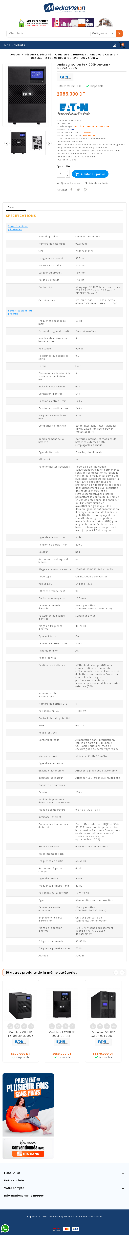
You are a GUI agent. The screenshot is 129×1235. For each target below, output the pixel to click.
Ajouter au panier (90, 174)
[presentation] (6, 143)
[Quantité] (61, 174)
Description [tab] (16, 207)
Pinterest (84, 189)
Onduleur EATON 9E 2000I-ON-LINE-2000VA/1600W (62, 1036)
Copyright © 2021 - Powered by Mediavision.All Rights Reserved (64, 1216)
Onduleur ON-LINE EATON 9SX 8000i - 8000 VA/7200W (103, 1036)
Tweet (77, 189)
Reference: (63, 86)
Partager (71, 189)
